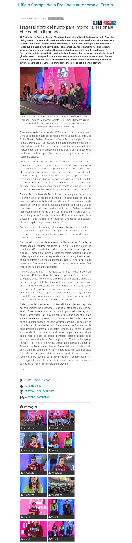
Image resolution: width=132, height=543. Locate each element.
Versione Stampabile (37, 397)
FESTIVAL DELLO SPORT (39, 391)
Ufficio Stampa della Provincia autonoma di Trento (65, 5)
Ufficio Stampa (41, 380)
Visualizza (27, 428)
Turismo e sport (34, 385)
